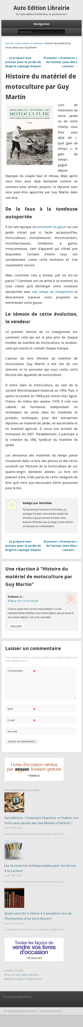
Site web (12, 731)
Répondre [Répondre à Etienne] (16, 626)
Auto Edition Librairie (41, 8)
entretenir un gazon (52, 227)
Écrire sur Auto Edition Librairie (21, 974)
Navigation (41, 24)
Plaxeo (28, 996)
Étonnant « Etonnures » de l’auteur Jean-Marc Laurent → (61, 62)
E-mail (21, 720)
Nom (21, 709)
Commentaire (21, 670)
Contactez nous (33, 978)
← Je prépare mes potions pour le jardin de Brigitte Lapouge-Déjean (23, 62)
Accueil (9, 43)
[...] (61, 833)
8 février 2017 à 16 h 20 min (23, 601)
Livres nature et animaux (29, 43)
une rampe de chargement (52, 292)
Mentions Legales (14, 978)
